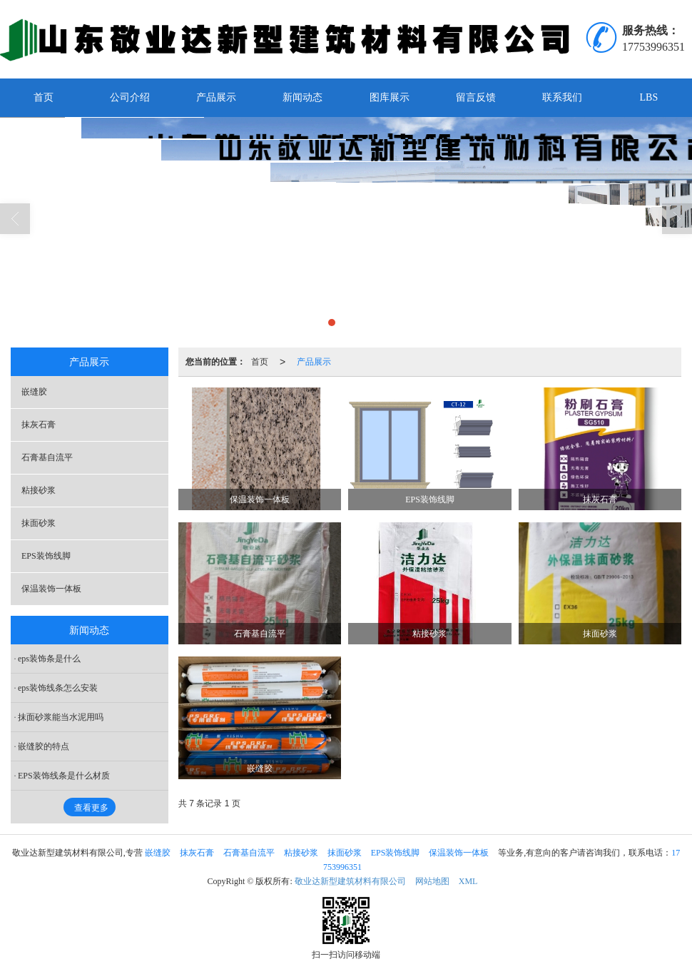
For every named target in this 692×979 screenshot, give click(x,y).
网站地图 (432, 881)
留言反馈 (476, 97)
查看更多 (91, 808)
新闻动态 (302, 97)
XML (468, 881)
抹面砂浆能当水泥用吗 (60, 717)
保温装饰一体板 (51, 589)
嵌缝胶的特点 (43, 746)
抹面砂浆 (38, 523)
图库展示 (389, 97)
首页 (44, 97)
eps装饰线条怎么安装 (58, 688)
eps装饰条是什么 (49, 659)
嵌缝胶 (34, 392)
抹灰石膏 (38, 425)
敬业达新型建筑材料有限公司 (350, 881)
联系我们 (562, 97)
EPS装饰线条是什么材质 (64, 776)
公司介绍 (130, 97)
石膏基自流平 (47, 457)
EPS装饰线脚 (46, 556)
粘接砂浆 (38, 490)
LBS (649, 97)
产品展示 (216, 97)
